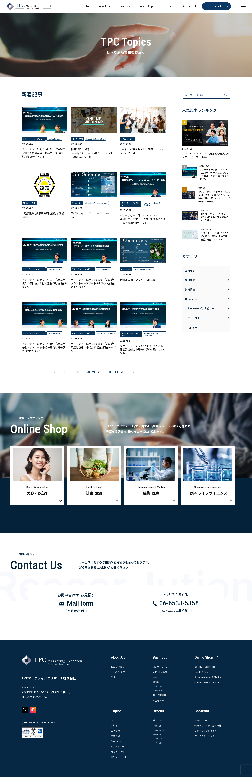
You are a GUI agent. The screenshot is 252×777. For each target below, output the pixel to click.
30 (110, 372)
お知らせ (190, 270)
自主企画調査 (159, 695)
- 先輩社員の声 (159, 733)
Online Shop (149, 6)
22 (99, 372)
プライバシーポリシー (205, 735)
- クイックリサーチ (162, 689)
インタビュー (117, 746)
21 (93, 372)
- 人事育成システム (162, 729)
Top (88, 6)
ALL (113, 720)
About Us (104, 6)
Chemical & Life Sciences (207, 681)
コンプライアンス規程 (205, 730)
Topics (170, 6)
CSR (113, 676)
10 (65, 372)
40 (116, 372)
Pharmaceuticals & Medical (208, 676)
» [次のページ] (133, 372)
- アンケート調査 (160, 685)
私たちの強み (117, 666)
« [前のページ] (54, 372)
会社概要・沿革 (118, 671)
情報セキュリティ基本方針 (207, 725)
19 (82, 372)
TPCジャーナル (193, 327)
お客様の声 (158, 700)
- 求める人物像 (159, 725)
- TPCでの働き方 (160, 742)
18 (77, 372)
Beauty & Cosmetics (205, 666)
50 (122, 372)
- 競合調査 (157, 681)
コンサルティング (162, 666)
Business (124, 6)
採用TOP (157, 720)
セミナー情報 (117, 751)
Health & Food (202, 671)
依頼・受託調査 (160, 671)
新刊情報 (115, 730)
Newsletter (117, 740)
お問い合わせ (201, 720)
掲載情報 (115, 735)
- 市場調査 (157, 676)
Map (66, 691)
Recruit (186, 6)
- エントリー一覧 (161, 738)
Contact (216, 6)
